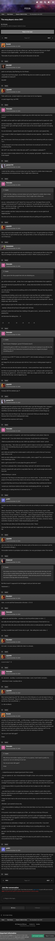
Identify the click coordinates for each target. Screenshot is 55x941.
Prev (6, 38)
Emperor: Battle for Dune (19, 26)
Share (13, 907)
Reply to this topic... (9, 898)
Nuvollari (9, 596)
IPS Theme (17, 924)
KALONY (9, 65)
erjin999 (9, 90)
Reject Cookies (49, 936)
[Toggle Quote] (4, 190)
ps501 (8, 499)
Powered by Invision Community (27, 925)
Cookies (38, 924)
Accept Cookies (38, 936)
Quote (6, 61)
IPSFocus (24, 924)
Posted (13, 46)
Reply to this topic (27, 32)
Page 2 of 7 (27, 38)
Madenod (9, 560)
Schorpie (5, 24)
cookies (11, 935)
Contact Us (32, 924)
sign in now (36, 889)
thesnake (9, 109)
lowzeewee (9, 246)
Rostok (8, 44)
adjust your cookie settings (22, 937)
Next (49, 38)
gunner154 (9, 165)
